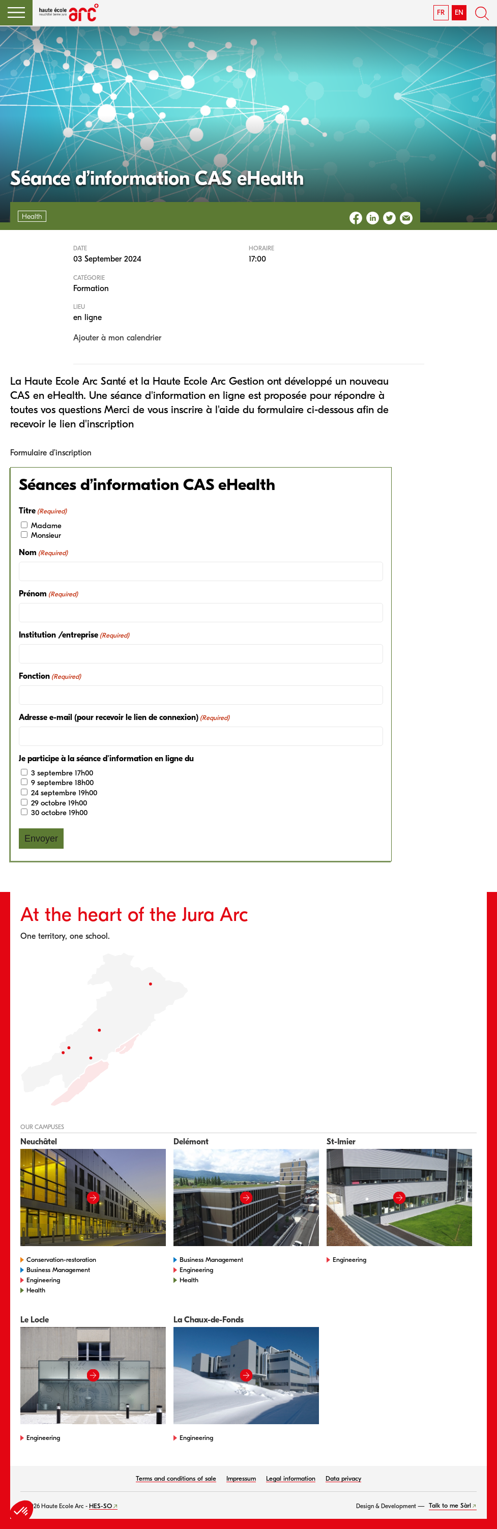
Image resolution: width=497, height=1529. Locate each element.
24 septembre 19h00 (64, 792)
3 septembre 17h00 (62, 772)
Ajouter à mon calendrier (117, 337)
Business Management (58, 1270)
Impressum (241, 1478)
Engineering (43, 1280)
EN (459, 12)
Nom (43, 553)
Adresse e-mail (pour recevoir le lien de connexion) (124, 718)
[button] (16, 12)
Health (35, 1290)
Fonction (50, 676)
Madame (46, 525)
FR (441, 12)
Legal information (290, 1478)
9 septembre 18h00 (62, 782)
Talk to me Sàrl (450, 1505)
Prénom (48, 594)
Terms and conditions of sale (176, 1478)
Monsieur (46, 535)
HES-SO (100, 1506)
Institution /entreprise (74, 635)
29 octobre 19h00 (59, 802)
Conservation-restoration (61, 1259)
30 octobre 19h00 (59, 812)
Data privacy (343, 1478)
